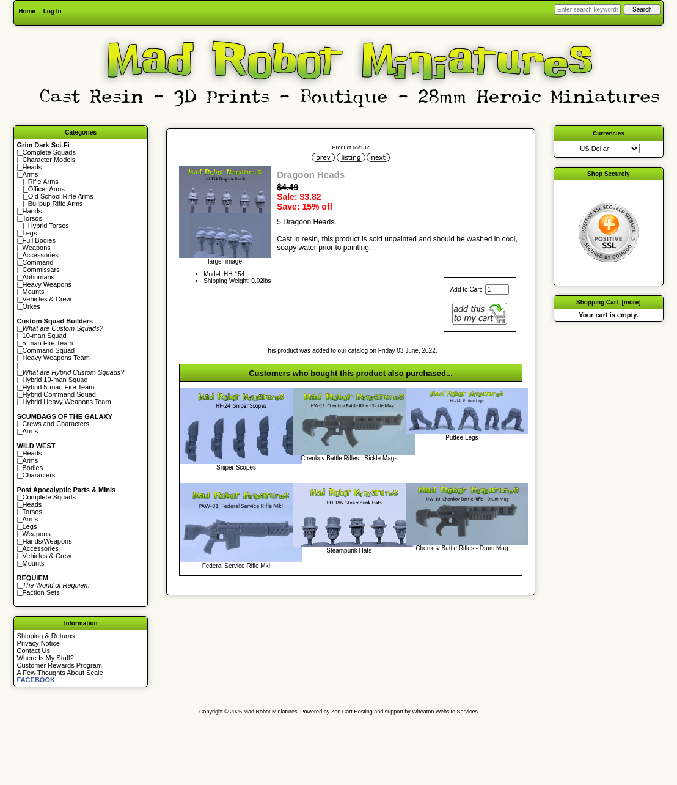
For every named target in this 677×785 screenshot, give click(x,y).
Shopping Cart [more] (608, 302)
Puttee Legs (461, 437)
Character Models (49, 159)
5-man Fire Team (48, 343)
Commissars (41, 269)
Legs (30, 233)
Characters (39, 475)
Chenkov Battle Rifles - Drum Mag (461, 548)
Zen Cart (342, 712)
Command (38, 262)
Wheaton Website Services (445, 712)
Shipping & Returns (46, 635)
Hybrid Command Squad (59, 394)
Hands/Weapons (47, 541)
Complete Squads (49, 152)
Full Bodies (39, 240)
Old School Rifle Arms (60, 196)
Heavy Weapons (47, 284)
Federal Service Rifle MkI (236, 565)
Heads (32, 167)
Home (26, 11)
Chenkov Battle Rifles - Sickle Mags (349, 458)
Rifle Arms (43, 181)
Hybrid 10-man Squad (55, 379)
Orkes (31, 306)
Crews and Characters (56, 423)
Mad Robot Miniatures (271, 712)
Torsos (32, 218)
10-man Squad (45, 335)
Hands (32, 211)
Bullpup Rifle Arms (55, 203)
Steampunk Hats (348, 550)
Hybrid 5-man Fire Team (59, 387)
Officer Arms (46, 189)
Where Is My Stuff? (45, 658)
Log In (52, 11)
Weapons (37, 247)
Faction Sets (41, 592)
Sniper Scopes (236, 467)
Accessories (41, 255)
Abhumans (39, 277)
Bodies (33, 467)
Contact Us (33, 650)
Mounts (34, 291)
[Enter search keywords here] (588, 9)
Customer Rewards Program (59, 665)
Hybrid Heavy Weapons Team (67, 401)
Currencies (608, 133)
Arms (30, 431)
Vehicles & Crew (47, 299)
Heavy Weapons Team (56, 357)
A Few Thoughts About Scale (60, 672)
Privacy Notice (38, 643)
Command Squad (49, 350)
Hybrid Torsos (48, 225)
